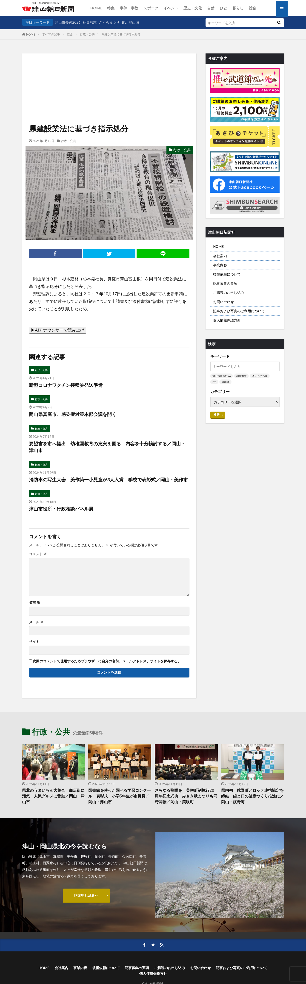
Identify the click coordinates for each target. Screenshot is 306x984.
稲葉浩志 (90, 22)
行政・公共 (87, 34)
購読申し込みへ (86, 895)
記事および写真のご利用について (239, 311)
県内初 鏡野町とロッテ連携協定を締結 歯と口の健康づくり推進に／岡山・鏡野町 (252, 796)
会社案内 (220, 256)
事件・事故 (129, 8)
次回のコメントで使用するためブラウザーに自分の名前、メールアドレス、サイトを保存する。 (107, 661)
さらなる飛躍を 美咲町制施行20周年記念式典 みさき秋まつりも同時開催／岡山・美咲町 (186, 796)
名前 (34, 602)
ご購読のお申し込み (228, 292)
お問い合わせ (223, 302)
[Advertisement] (109, 76)
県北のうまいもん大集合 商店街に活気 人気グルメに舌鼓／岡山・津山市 (53, 796)
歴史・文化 (192, 8)
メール (36, 622)
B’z (124, 22)
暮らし (237, 8)
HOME (96, 8)
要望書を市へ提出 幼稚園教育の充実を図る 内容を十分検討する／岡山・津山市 (107, 447)
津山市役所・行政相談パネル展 (61, 508)
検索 (217, 414)
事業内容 (220, 265)
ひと (223, 8)
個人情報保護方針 (227, 320)
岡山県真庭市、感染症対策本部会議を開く (72, 414)
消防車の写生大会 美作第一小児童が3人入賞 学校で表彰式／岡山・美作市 (108, 479)
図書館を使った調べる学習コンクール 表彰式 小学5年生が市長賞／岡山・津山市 (119, 796)
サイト (34, 641)
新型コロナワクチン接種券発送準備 (66, 385)
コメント (38, 554)
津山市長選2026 (67, 22)
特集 (110, 8)
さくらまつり (109, 22)
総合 (252, 8)
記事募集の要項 (225, 283)
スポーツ (150, 8)
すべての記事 (51, 34)
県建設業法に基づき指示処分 (121, 34)
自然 (210, 8)
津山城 (134, 22)
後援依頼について (227, 274)
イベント (170, 8)
